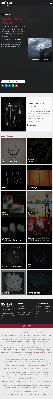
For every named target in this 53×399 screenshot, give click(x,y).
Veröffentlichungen (34, 351)
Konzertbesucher (20, 349)
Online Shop (35, 352)
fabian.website (26, 326)
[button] (51, 3)
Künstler (36, 335)
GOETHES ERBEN (8, 14)
